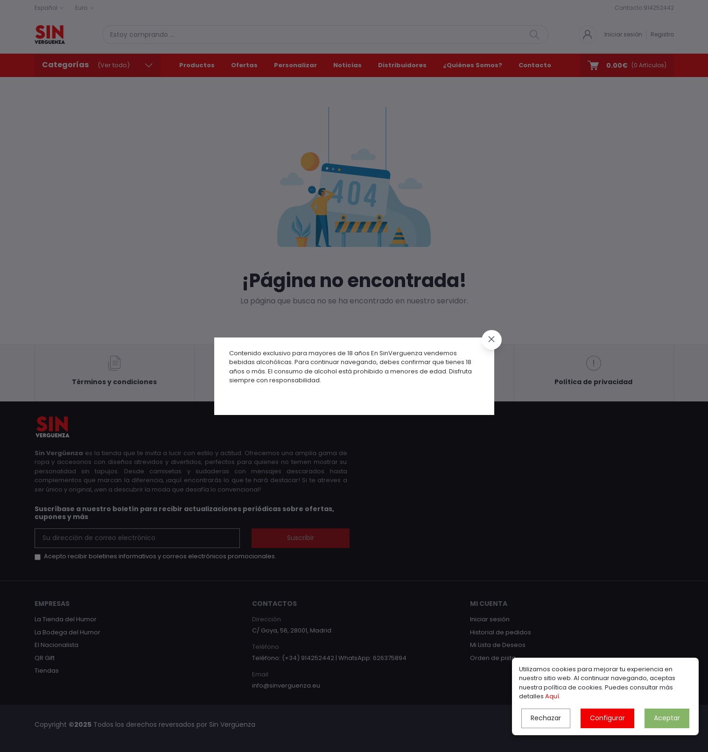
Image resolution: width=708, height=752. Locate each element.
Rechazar (546, 718)
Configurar (607, 718)
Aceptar (667, 718)
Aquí (552, 696)
